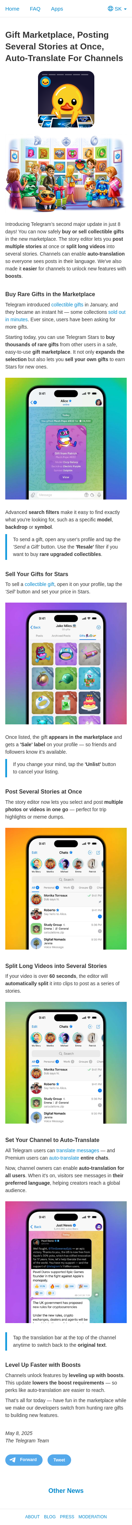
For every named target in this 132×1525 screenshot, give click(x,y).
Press (67, 1516)
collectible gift (39, 584)
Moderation (92, 1516)
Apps (57, 9)
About (32, 1516)
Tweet (59, 1460)
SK (117, 9)
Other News (65, 1490)
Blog (50, 1516)
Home (12, 9)
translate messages (77, 1150)
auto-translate (64, 1158)
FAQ (35, 9)
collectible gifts (67, 304)
